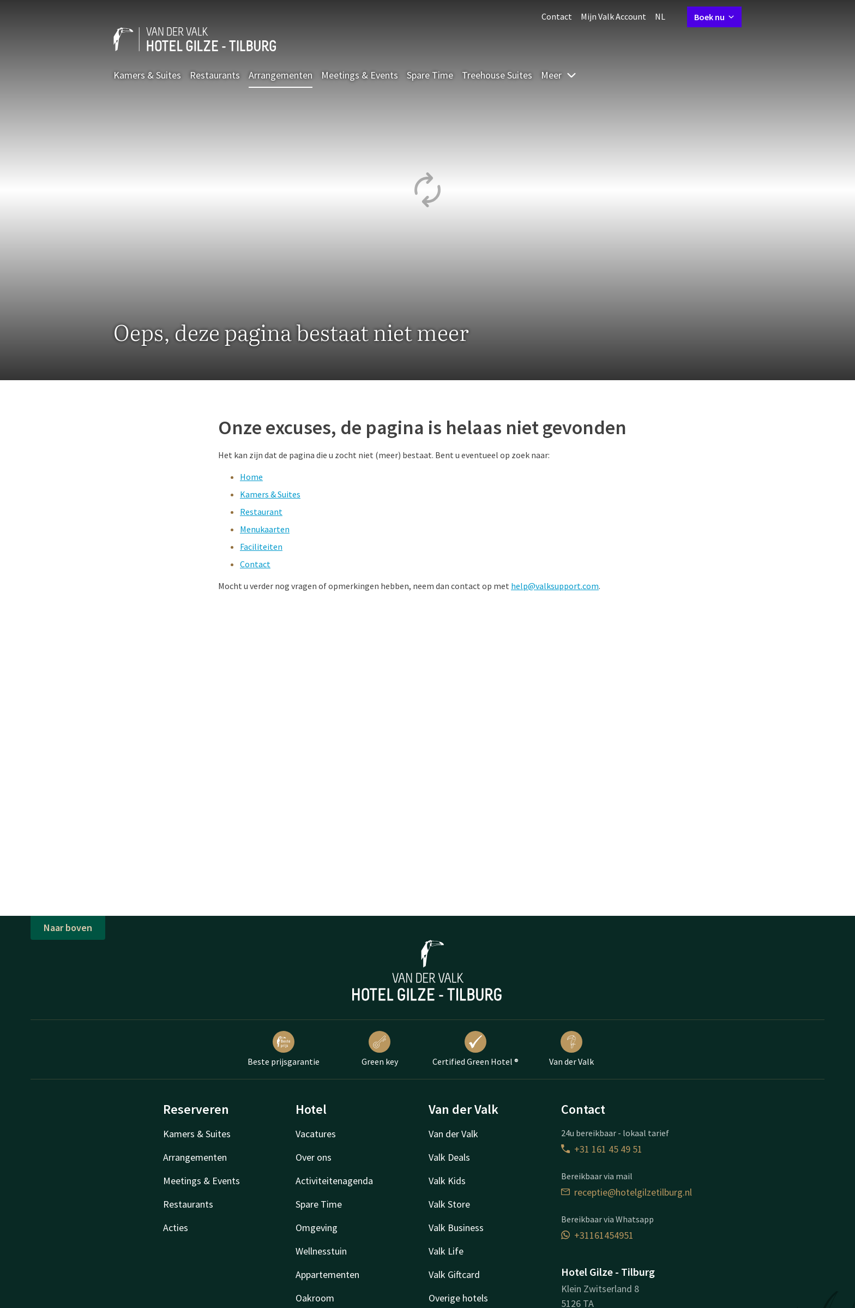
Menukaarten (265, 529)
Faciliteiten (261, 546)
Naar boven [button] (68, 927)
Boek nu (714, 16)
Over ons (314, 1157)
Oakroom (315, 1298)
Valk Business (456, 1227)
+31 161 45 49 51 (601, 1149)
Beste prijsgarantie (284, 1049)
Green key (380, 1049)
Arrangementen (280, 75)
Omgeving (317, 1227)
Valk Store (449, 1204)
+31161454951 (597, 1235)
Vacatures (316, 1133)
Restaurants (215, 75)
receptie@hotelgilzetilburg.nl (626, 1192)
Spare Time (430, 75)
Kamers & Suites (147, 75)
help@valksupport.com (555, 585)
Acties (175, 1227)
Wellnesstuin (321, 1251)
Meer (559, 75)
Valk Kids (447, 1180)
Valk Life (446, 1251)
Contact (556, 16)
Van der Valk (571, 1049)
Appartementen (327, 1274)
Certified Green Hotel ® (475, 1049)
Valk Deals (449, 1157)
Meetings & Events (359, 75)
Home (251, 476)
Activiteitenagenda (334, 1180)
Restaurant (261, 511)
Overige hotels (458, 1298)
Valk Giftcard (454, 1274)
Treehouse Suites (497, 75)
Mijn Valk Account (613, 16)
